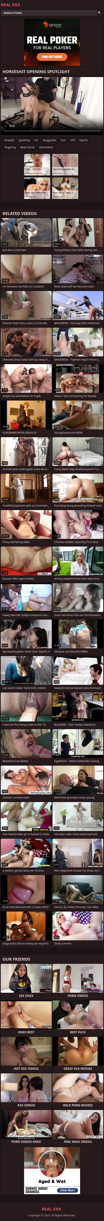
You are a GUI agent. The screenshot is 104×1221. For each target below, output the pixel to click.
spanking (24, 140)
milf (72, 140)
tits (36, 140)
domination (46, 147)
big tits (83, 140)
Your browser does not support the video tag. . (52, 106)
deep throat (27, 147)
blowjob (9, 140)
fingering (10, 147)
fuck (63, 140)
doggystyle (49, 140)
